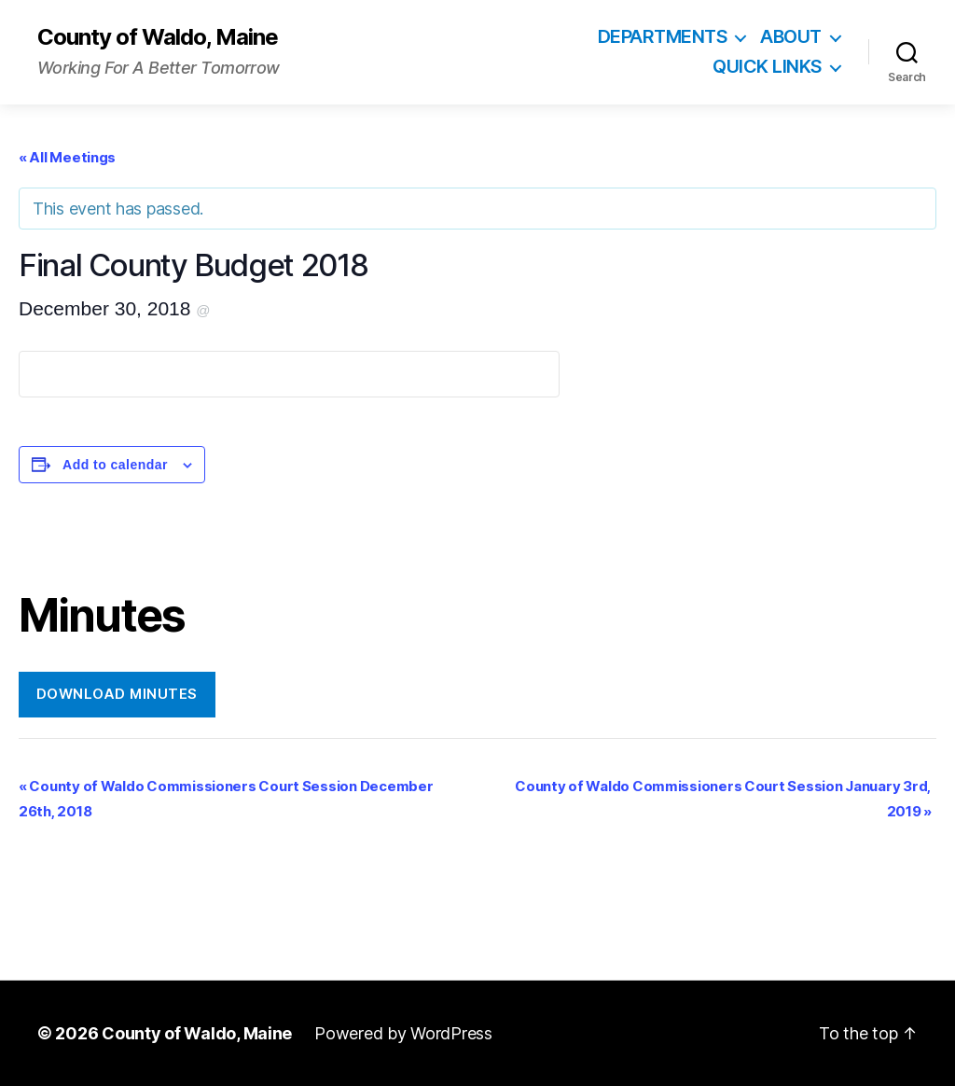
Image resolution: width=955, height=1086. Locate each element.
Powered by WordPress (403, 1033)
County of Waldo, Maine (157, 37)
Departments (662, 37)
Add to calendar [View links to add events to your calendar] (115, 464)
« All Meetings (67, 157)
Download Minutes (117, 694)
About (791, 37)
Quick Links (767, 66)
